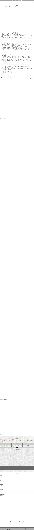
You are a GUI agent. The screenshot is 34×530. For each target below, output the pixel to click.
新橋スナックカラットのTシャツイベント (6, 77)
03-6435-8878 (17, 445)
